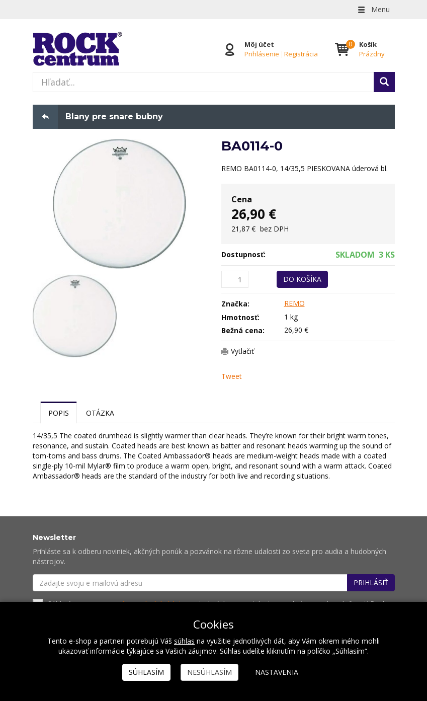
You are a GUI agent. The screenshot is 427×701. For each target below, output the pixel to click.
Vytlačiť (242, 351)
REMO (294, 303)
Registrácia (301, 53)
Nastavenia (276, 672)
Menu (373, 9)
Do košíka (302, 279)
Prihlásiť (371, 583)
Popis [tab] (58, 413)
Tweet (231, 376)
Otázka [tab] (100, 413)
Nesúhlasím (209, 672)
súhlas (184, 641)
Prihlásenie (261, 53)
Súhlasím (146, 672)
